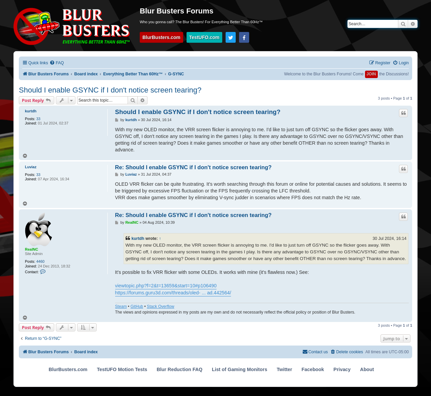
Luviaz (30, 167)
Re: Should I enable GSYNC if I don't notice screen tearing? (193, 167)
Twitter (284, 369)
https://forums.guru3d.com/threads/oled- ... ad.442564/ (173, 292)
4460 (40, 261)
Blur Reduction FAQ (179, 369)
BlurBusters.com (161, 37)
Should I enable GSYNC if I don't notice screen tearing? (110, 90)
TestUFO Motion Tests (122, 369)
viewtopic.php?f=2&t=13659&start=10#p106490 (166, 285)
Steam (121, 306)
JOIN (371, 74)
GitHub (136, 306)
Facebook (313, 369)
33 (38, 119)
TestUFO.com (204, 37)
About (367, 369)
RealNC (31, 249)
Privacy (342, 369)
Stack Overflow (160, 306)
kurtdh (30, 111)
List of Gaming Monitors (239, 369)
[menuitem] (56, 63)
